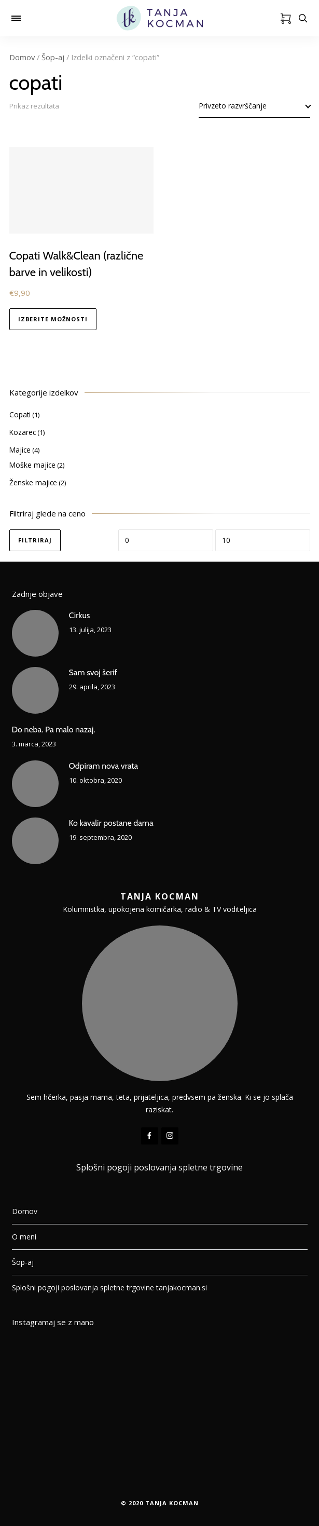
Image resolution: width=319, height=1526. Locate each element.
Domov (22, 57)
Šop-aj (52, 57)
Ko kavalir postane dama (111, 823)
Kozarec (22, 432)
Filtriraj (35, 540)
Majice (20, 450)
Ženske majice (33, 482)
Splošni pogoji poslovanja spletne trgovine (159, 1167)
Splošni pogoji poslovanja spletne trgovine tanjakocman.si (109, 1287)
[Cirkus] (35, 633)
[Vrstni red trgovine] (254, 106)
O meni (24, 1237)
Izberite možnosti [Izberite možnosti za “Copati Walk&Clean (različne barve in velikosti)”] (53, 319)
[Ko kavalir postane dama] (35, 841)
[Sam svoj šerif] (35, 690)
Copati (20, 414)
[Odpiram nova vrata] (35, 783)
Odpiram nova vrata (103, 766)
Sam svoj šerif (93, 672)
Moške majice (32, 465)
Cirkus (79, 615)
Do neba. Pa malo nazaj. (53, 729)
